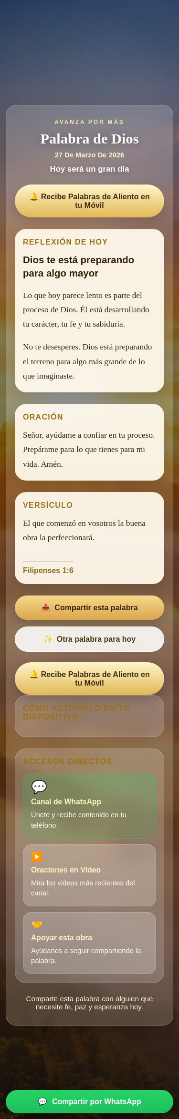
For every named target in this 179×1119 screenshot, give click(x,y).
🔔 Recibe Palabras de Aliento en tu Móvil (89, 201)
